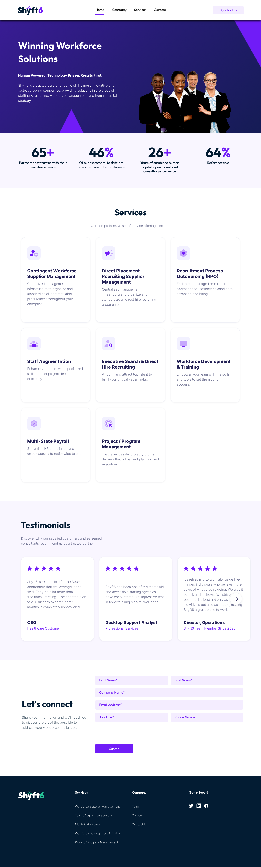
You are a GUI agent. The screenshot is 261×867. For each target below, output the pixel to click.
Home (99, 9)
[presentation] (123, 732)
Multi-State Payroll (88, 824)
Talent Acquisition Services (94, 815)
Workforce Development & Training (99, 833)
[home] (30, 10)
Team (136, 806)
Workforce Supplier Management (97, 806)
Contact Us (140, 824)
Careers (160, 9)
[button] (140, 10)
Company (119, 9)
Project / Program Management (96, 842)
